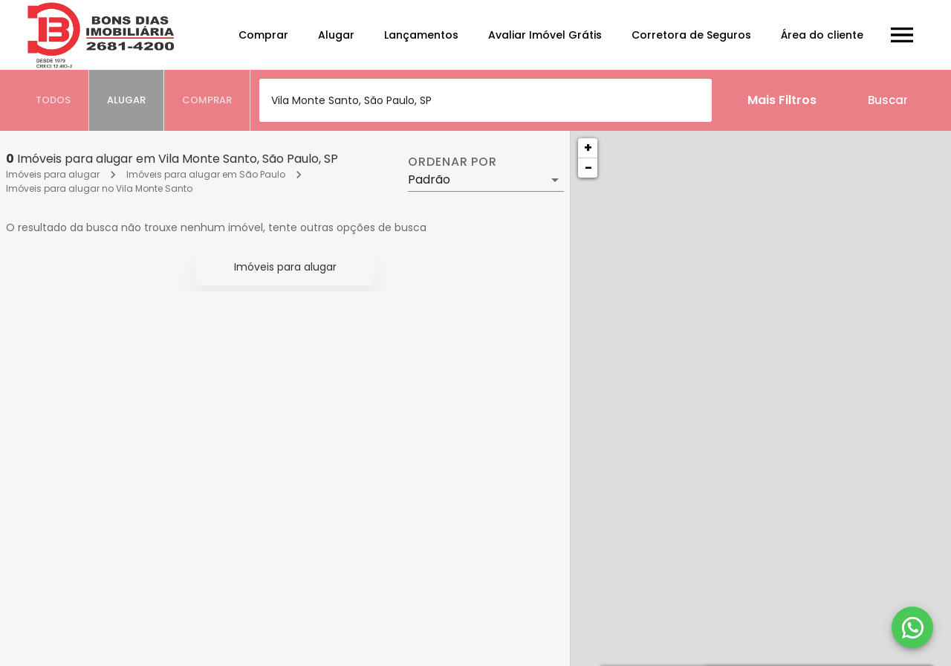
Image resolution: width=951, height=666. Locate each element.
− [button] (588, 167)
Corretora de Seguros (691, 35)
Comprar (263, 35)
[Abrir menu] (902, 35)
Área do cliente (822, 35)
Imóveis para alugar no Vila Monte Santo (99, 188)
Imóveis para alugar (53, 174)
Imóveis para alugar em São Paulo (205, 174)
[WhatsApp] (912, 627)
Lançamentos (421, 35)
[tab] (53, 100)
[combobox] (485, 100)
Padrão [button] (429, 179)
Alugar (336, 35)
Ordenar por (452, 162)
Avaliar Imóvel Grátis (545, 35)
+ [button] (588, 147)
